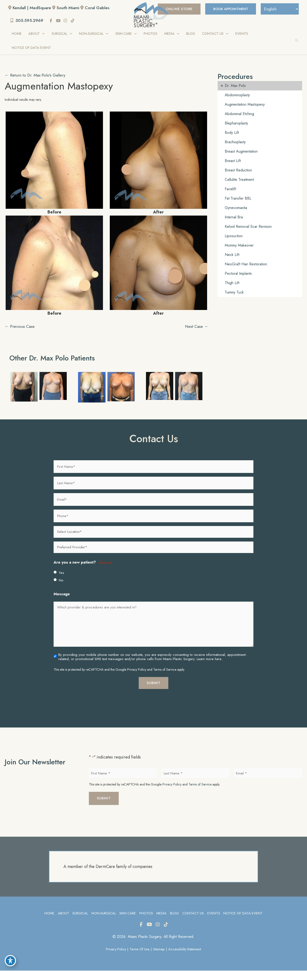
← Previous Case (20, 327)
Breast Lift (233, 161)
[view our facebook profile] (52, 21)
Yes (61, 573)
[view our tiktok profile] (74, 21)
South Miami (68, 8)
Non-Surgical (103, 913)
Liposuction (234, 236)
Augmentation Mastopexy (60, 86)
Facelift (230, 189)
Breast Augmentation (241, 151)
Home (48, 913)
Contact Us (193, 913)
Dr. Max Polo (235, 86)
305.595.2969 (27, 21)
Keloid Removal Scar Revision (248, 226)
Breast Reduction (238, 170)
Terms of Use (139, 949)
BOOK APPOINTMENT (228, 9)
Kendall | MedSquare (32, 8)
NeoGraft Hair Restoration (246, 264)
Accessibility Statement (185, 949)
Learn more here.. (210, 659)
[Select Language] (279, 9)
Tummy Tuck (234, 292)
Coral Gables (98, 8)
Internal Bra (234, 217)
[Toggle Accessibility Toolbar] (10, 960)
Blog (174, 913)
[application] (42, 34)
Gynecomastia (236, 208)
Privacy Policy (136, 669)
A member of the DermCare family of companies (107, 867)
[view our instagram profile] (66, 21)
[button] (175, 9)
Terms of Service (164, 669)
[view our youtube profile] (59, 21)
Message (62, 594)
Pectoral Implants (238, 273)
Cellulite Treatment (239, 179)
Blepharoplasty (236, 123)
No (61, 580)
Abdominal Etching (239, 114)
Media (161, 913)
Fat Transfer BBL (238, 198)
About (62, 913)
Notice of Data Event (244, 913)
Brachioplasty (235, 142)
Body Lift (232, 132)
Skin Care (127, 913)
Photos (146, 913)
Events (214, 913)
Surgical (79, 913)
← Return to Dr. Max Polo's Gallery (36, 75)
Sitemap (159, 949)
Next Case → (196, 327)
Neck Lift (232, 255)
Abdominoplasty (237, 95)
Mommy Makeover (239, 245)
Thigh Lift (232, 283)
